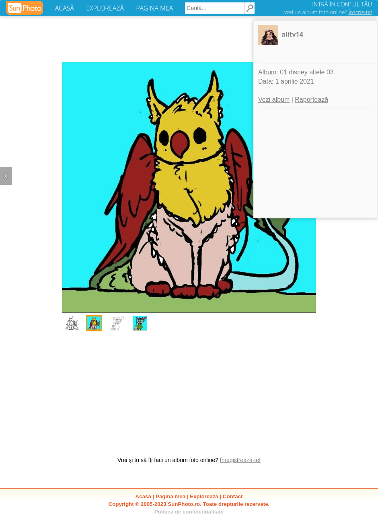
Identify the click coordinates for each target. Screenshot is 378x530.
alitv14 (292, 34)
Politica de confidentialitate (189, 512)
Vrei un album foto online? (328, 12)
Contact (233, 496)
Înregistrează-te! (240, 460)
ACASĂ (64, 8)
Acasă (143, 496)
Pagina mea (170, 496)
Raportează (311, 99)
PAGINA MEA (154, 8)
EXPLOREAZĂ (105, 8)
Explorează (204, 496)
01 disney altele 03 (306, 72)
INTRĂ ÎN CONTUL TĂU (342, 4)
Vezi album (274, 99)
